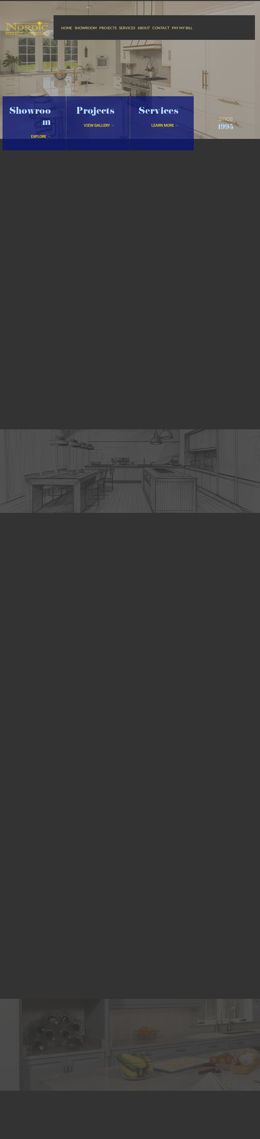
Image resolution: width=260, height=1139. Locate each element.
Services (127, 28)
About (144, 28)
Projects (108, 28)
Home (66, 28)
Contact (160, 28)
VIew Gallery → (99, 132)
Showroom (86, 28)
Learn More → (164, 132)
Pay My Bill (182, 28)
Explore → (41, 143)
